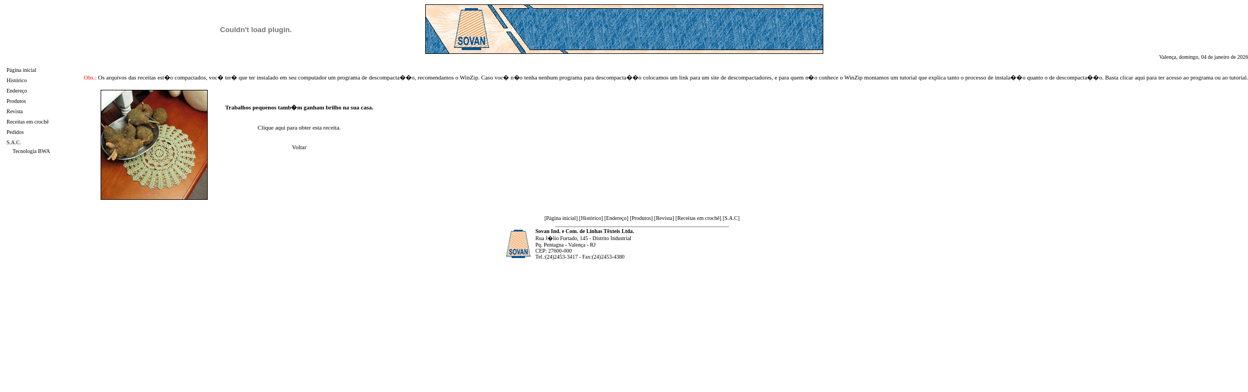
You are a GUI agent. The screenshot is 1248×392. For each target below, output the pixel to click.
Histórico (17, 80)
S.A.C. (14, 142)
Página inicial (21, 70)
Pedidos (15, 132)
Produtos (16, 101)
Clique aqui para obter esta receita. (299, 127)
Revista (15, 111)
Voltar (299, 147)
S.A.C (730, 218)
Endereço (17, 91)
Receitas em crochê (28, 122)
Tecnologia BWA (31, 151)
